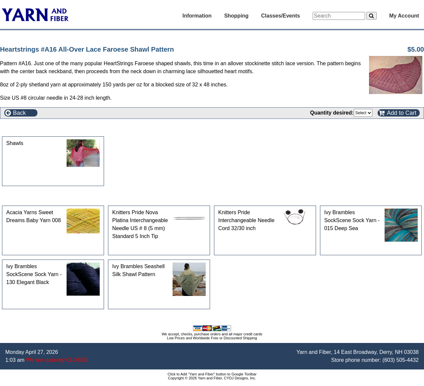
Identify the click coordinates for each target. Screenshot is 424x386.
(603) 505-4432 (401, 360)
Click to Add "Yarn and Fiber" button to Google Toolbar (212, 374)
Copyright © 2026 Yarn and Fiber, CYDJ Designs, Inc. (212, 378)
